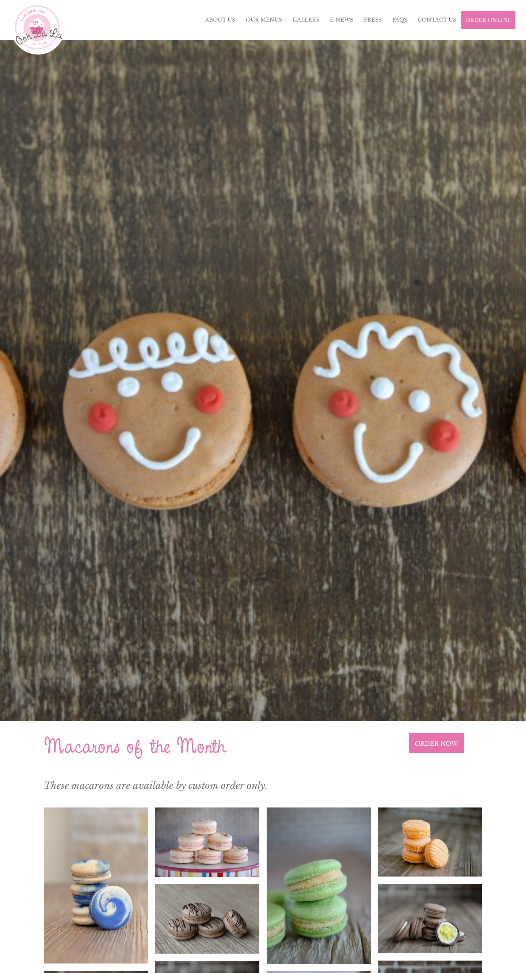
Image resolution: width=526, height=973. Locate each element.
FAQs (399, 19)
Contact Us (437, 19)
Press (373, 19)
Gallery (306, 19)
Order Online (488, 20)
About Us (220, 19)
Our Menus (264, 19)
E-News (341, 19)
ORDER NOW (436, 743)
